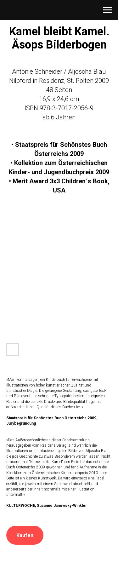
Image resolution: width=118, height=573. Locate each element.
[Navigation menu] (107, 10)
